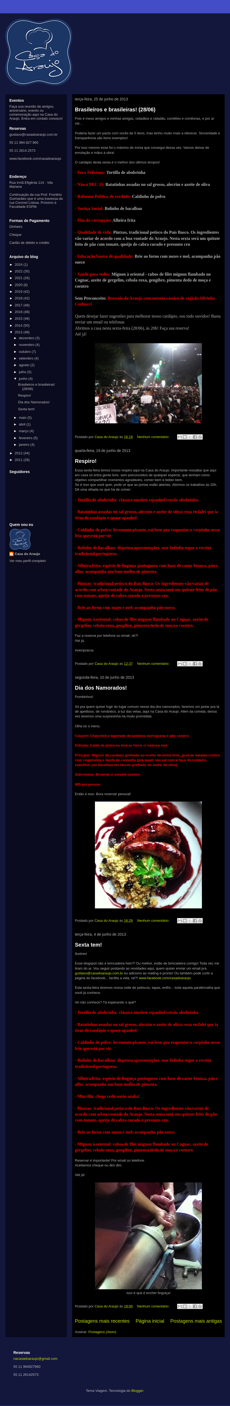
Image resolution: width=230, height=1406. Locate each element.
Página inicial (150, 1321)
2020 (19, 285)
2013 (19, 332)
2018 (19, 298)
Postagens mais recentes (102, 1321)
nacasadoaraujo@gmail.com (35, 1359)
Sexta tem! (88, 945)
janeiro (24, 445)
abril (22, 424)
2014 (19, 325)
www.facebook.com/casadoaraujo (165, 978)
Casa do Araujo (27, 554)
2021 (19, 278)
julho (23, 372)
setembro (26, 358)
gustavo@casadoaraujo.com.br (99, 973)
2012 (19, 453)
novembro (27, 345)
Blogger (137, 1391)
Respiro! (86, 461)
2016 (19, 312)
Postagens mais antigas (196, 1321)
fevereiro (26, 438)
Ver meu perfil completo (27, 561)
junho (23, 379)
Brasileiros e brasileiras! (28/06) (115, 109)
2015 (19, 319)
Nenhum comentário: (153, 437)
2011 (19, 460)
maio (23, 418)
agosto (24, 365)
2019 (19, 292)
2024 (19, 265)
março (24, 431)
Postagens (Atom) (102, 1332)
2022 (19, 271)
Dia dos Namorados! (101, 688)
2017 (19, 305)
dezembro (27, 338)
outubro (25, 352)
